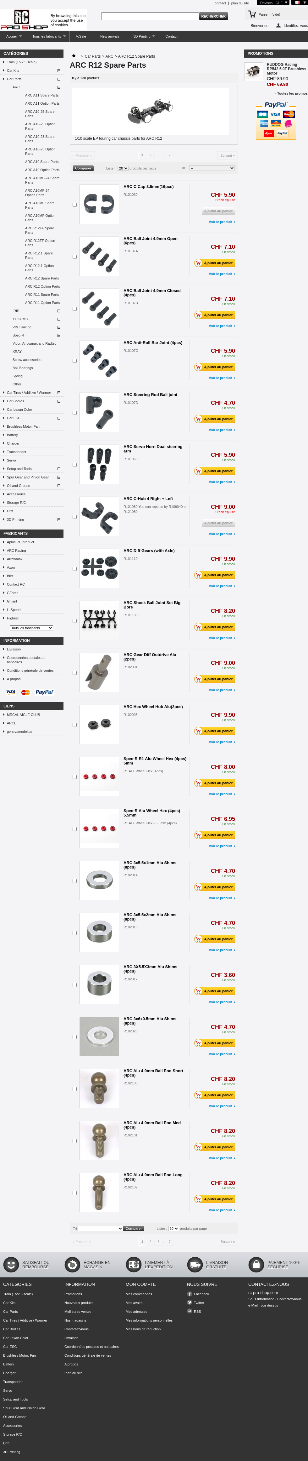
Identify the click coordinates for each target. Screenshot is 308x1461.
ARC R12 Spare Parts (42, 278)
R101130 (131, 615)
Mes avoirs (134, 1303)
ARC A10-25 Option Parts (40, 126)
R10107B (131, 303)
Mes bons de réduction (143, 1329)
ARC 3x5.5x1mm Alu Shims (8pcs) (150, 864)
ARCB (12, 723)
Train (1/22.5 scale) (21, 62)
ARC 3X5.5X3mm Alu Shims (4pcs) (150, 968)
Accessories (16, 494)
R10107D (131, 402)
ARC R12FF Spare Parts (39, 230)
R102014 (131, 875)
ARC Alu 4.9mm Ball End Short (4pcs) (153, 1072)
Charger (13, 443)
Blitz (10, 576)
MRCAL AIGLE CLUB (23, 715)
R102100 (131, 1083)
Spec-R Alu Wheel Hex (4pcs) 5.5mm (152, 812)
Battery (12, 435)
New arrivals (109, 36)
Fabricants (15, 533)
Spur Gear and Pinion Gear (28, 477)
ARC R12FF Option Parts (40, 243)
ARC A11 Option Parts (42, 103)
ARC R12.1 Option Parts (39, 268)
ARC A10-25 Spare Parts (40, 114)
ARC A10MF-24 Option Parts (37, 193)
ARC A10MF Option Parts (40, 218)
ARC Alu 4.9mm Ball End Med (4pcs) (152, 1125)
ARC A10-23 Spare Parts (40, 139)
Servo (11, 460)
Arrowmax (15, 559)
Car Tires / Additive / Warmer (29, 392)
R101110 (131, 559)
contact (220, 3)
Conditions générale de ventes (30, 670)
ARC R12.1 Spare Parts (39, 255)
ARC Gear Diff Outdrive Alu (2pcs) (150, 656)
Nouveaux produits (78, 1303)
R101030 (131, 194)
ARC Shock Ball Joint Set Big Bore (152, 604)
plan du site (240, 3)
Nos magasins (75, 1320)
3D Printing (141, 38)
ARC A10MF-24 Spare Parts (42, 180)
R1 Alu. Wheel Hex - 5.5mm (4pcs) (150, 823)
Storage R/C (16, 502)
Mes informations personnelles (149, 1320)
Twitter (199, 1303)
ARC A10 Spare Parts (41, 162)
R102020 (131, 1031)
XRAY (17, 351)
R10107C (131, 350)
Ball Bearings (23, 368)
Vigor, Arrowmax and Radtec (34, 343)
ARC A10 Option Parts (42, 170)
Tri (183, 168)
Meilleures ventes (77, 1311)
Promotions (260, 53)
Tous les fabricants (46, 38)
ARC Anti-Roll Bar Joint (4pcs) (153, 342)
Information (16, 641)
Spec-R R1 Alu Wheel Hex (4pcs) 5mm (155, 760)
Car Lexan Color (19, 409)
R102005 (131, 715)
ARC (16, 87)
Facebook (201, 1294)
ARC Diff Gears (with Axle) (149, 550)
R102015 (131, 927)
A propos (13, 679)
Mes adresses (136, 1311)
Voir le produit (220, 222)
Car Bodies (15, 401)
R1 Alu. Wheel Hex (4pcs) (143, 771)
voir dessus (269, 1305)
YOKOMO (20, 319)
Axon (11, 567)
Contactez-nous (76, 1329)
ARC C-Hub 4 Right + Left (148, 498)
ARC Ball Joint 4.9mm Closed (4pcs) (152, 292)
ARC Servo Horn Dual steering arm (153, 448)
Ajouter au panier (215, 263)
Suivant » (227, 155)
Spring (18, 376)
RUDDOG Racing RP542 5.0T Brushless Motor (286, 69)
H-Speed (13, 610)
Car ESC (13, 418)
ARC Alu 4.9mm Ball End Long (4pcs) (153, 1177)
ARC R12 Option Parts (42, 286)
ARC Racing (16, 550)
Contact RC (16, 584)
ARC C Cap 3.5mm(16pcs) (149, 186)
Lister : (111, 168)
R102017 (131, 979)
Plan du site (73, 1373)
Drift (10, 511)
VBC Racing (22, 327)
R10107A (131, 251)
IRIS (16, 311)
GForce (13, 593)
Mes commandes (139, 1294)
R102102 (131, 1187)
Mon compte (141, 1284)
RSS (197, 1311)
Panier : (269, 14)
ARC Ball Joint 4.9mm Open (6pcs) (151, 240)
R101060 (131, 459)
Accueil (11, 38)
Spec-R (18, 335)
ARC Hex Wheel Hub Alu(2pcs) (153, 706)
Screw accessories (27, 360)
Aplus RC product (20, 542)
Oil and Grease (18, 486)
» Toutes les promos (291, 93)
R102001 (131, 667)
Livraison (14, 649)
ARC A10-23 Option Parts (40, 151)
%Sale (81, 36)
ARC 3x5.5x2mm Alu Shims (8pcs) (150, 916)
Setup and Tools (19, 469)
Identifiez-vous (296, 25)
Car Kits (13, 70)
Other (17, 384)
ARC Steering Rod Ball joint (150, 394)
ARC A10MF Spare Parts (40, 205)
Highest (13, 618)
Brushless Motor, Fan (23, 426)
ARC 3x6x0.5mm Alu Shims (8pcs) (150, 1020)
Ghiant (12, 601)
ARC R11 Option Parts (42, 303)
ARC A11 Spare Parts (41, 95)
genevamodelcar (19, 731)
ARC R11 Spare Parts (42, 294)
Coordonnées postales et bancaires (26, 660)
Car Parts (14, 79)
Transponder (16, 452)
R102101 (131, 1135)
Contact (172, 36)
